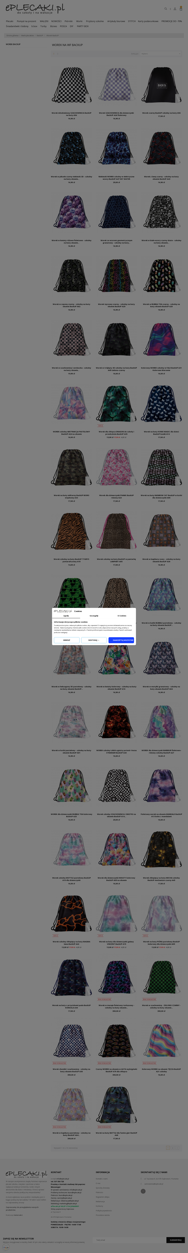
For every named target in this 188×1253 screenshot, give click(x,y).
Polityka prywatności (104, 1210)
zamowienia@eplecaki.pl (153, 1184)
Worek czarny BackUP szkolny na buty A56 (161, 113)
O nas (98, 1183)
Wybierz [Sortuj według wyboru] (161, 54)
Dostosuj (94, 640)
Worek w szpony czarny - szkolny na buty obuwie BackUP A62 (71, 305)
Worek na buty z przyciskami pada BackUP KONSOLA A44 (71, 1006)
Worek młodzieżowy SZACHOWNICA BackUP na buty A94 (71, 114)
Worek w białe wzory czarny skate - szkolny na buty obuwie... (161, 241)
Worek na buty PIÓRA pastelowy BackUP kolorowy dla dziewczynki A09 (161, 942)
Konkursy (99, 1206)
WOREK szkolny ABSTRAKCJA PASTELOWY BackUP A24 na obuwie (71, 432)
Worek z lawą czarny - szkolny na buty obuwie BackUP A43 (161, 177)
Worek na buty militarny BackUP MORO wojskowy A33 (71, 496)
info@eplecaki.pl (62, 1179)
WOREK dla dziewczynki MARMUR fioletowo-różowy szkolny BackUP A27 (161, 751)
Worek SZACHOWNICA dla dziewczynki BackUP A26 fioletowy (116, 114)
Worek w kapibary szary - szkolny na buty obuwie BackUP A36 (161, 560)
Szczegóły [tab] (94, 616)
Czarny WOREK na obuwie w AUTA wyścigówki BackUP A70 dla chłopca (116, 1070)
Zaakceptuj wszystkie (123, 640)
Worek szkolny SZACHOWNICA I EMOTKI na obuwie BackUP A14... (116, 815)
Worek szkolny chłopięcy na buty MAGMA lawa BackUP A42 (71, 942)
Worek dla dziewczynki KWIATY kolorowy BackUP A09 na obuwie (116, 879)
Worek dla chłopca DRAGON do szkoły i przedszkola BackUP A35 (116, 432)
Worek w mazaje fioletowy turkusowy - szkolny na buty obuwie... (116, 1006)
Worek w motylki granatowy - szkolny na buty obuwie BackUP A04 (161, 687)
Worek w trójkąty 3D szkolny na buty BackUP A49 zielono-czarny (116, 369)
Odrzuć (66, 640)
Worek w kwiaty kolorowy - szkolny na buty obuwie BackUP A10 (116, 687)
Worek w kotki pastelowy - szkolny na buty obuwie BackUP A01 (71, 751)
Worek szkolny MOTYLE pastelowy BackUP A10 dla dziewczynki (71, 879)
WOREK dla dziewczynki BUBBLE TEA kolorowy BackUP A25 (71, 815)
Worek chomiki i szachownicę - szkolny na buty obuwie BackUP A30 (71, 1070)
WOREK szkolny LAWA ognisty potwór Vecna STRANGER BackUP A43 (116, 751)
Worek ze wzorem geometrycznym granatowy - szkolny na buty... (116, 241)
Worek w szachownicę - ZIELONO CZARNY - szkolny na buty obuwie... (161, 1006)
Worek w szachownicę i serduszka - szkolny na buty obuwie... (71, 369)
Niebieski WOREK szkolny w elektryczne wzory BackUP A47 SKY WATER (116, 177)
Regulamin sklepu (102, 1197)
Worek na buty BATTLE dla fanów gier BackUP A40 (116, 1134)
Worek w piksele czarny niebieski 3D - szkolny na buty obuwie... (71, 177)
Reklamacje (100, 1201)
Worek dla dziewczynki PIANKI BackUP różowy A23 (116, 496)
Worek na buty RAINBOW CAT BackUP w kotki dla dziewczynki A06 (161, 496)
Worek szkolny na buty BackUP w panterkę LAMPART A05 (116, 560)
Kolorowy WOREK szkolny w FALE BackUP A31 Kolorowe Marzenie (161, 369)
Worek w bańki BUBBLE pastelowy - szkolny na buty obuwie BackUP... (161, 624)
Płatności (99, 1192)
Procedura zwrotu (103, 1215)
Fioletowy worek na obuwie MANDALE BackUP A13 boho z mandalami (161, 815)
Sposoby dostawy (103, 1188)
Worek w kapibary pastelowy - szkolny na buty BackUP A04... (71, 1134)
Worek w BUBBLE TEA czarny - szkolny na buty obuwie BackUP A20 (161, 305)
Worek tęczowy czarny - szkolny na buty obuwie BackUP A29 (116, 305)
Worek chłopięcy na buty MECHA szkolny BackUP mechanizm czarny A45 (161, 879)
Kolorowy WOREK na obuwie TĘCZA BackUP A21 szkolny (161, 1070)
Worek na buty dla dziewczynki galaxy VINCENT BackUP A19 (116, 942)
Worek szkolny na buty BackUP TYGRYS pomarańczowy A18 (71, 560)
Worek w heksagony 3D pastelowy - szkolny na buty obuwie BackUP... (71, 687)
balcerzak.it (18, 1215)
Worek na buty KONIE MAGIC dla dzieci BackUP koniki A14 (161, 432)
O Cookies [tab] (122, 616)
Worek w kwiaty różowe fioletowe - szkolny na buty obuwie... (71, 241)
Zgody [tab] (66, 616)
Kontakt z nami (102, 1179)
